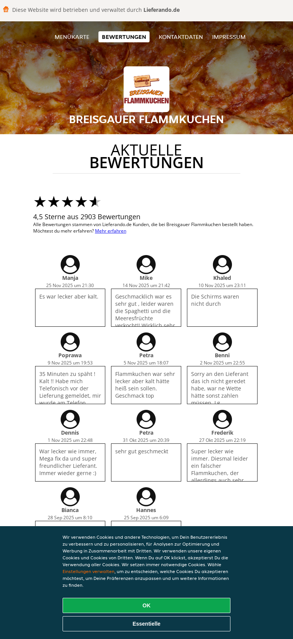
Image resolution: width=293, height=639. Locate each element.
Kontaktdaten (181, 37)
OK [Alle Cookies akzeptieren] (147, 605)
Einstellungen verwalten (88, 571)
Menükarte (72, 37)
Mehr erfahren (110, 231)
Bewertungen (124, 37)
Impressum (229, 37)
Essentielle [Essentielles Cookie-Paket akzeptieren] (146, 624)
